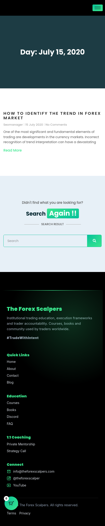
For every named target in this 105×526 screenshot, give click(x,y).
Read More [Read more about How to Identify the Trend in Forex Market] (12, 150)
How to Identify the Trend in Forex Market (52, 115)
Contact (13, 375)
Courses (13, 403)
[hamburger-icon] (98, 8)
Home (11, 362)
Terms (11, 513)
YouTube (19, 485)
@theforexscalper (26, 478)
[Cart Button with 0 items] (11, 503)
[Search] (94, 241)
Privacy (24, 513)
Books (11, 410)
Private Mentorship (21, 444)
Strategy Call (16, 451)
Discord (12, 417)
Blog (10, 382)
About (11, 369)
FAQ (10, 424)
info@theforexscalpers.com (33, 471)
